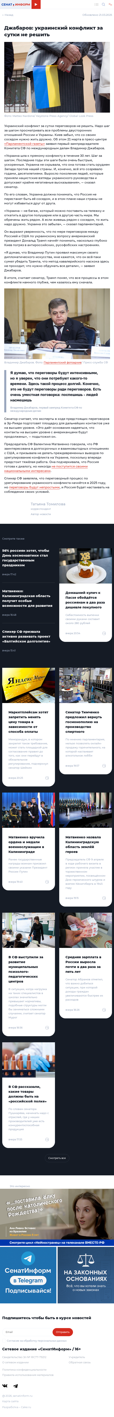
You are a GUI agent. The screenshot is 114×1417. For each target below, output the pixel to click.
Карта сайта (10, 1401)
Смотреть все (57, 1158)
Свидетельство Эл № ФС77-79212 (24, 1357)
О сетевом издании (15, 1362)
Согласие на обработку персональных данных (36, 1340)
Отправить (63, 1332)
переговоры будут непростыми (34, 487)
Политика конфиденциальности (24, 1369)
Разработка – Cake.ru (16, 1407)
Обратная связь (80, 1362)
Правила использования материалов (28, 1374)
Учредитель (77, 1357)
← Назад (7, 14)
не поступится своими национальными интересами (46, 468)
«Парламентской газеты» (24, 144)
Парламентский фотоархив (62, 362)
